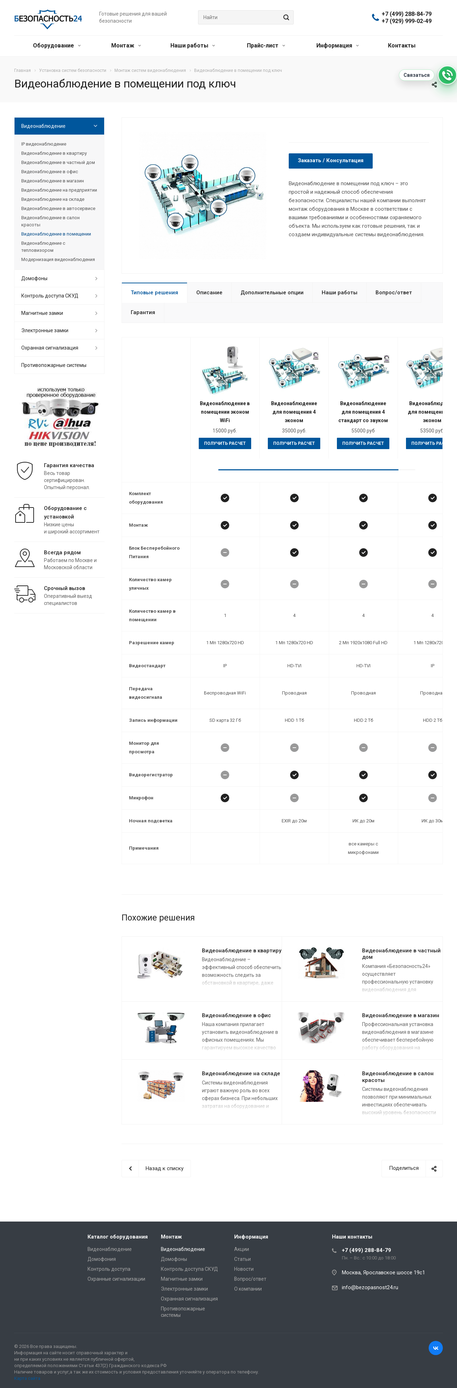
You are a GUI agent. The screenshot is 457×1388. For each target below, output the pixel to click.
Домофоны (34, 278)
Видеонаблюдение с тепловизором (43, 246)
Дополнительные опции (272, 292)
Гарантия (143, 312)
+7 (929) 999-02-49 (406, 21)
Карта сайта (27, 1378)
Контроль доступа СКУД (49, 296)
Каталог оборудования (118, 1237)
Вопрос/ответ (394, 292)
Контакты (402, 45)
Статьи (242, 1259)
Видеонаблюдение (43, 126)
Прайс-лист (266, 45)
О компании (248, 1289)
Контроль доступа (109, 1269)
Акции (241, 1249)
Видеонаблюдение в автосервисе (58, 208)
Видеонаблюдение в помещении (56, 234)
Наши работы (192, 45)
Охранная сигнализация (49, 348)
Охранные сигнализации (116, 1279)
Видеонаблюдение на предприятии (59, 190)
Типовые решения (154, 292)
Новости (244, 1269)
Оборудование (57, 45)
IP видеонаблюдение (43, 144)
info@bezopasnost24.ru (370, 1287)
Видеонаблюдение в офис (236, 1015)
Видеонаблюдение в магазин (400, 1015)
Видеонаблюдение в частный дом (401, 954)
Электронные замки (44, 330)
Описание (209, 292)
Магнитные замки (42, 313)
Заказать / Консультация (330, 160)
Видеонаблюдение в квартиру (241, 950)
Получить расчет (225, 443)
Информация (337, 45)
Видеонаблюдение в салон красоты (50, 221)
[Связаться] (447, 75)
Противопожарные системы (53, 365)
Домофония (102, 1259)
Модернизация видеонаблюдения (58, 259)
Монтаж (126, 45)
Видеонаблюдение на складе (241, 1073)
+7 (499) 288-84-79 (406, 14)
